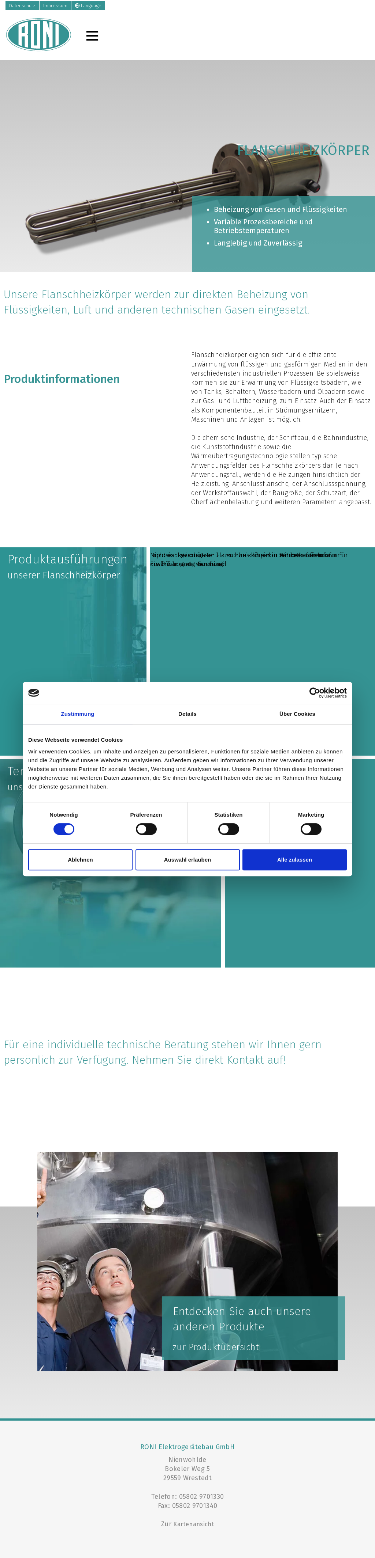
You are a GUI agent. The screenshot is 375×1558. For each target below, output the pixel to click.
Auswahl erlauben (187, 859)
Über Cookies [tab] (297, 714)
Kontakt (245, 1060)
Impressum (55, 5)
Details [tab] (187, 714)
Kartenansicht (193, 1524)
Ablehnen (80, 859)
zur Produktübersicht (216, 1347)
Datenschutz (22, 5)
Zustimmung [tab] (77, 714)
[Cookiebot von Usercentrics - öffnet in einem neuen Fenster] (315, 692)
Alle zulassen (294, 859)
